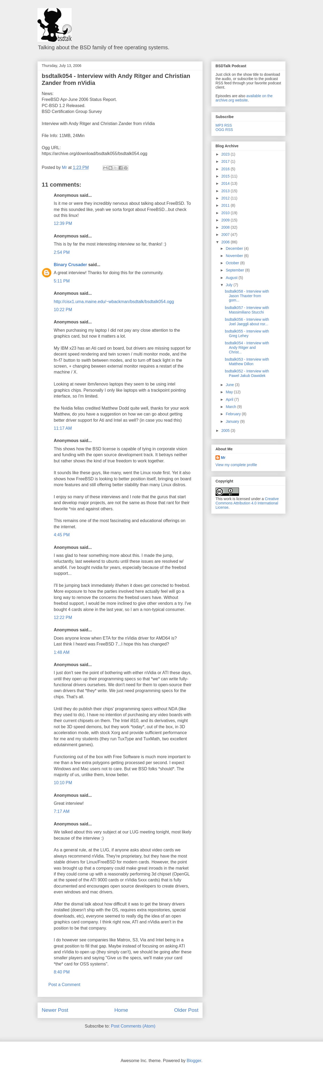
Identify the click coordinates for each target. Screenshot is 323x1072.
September (235, 270)
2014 (226, 183)
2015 (226, 176)
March (231, 407)
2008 (226, 227)
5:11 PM (62, 281)
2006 (226, 242)
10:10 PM (63, 782)
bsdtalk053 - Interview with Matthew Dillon (247, 361)
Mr (223, 457)
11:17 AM (63, 428)
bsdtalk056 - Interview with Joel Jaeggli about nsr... (247, 321)
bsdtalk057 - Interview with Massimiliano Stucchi (247, 309)
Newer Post (55, 1010)
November (235, 256)
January (233, 421)
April (230, 399)
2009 (226, 220)
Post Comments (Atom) (133, 1026)
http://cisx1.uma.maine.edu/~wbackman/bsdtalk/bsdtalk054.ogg (114, 301)
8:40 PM (62, 972)
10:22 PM (63, 309)
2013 (226, 191)
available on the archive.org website (244, 98)
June (230, 385)
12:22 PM (63, 617)
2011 (226, 205)
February (234, 414)
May (230, 392)
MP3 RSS (224, 125)
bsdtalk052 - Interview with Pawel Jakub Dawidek (247, 373)
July (229, 285)
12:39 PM (63, 223)
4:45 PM (62, 535)
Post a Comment (64, 984)
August (232, 277)
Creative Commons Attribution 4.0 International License (247, 503)
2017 (226, 161)
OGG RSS (224, 129)
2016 (226, 169)
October (233, 263)
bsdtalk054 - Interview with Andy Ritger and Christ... (247, 347)
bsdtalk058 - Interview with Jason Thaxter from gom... (247, 296)
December (235, 248)
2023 (226, 154)
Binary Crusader (70, 264)
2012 (226, 198)
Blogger (194, 1060)
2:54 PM (62, 252)
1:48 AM (62, 652)
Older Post (186, 1010)
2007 (226, 234)
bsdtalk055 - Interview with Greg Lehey (247, 333)
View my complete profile (236, 465)
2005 (226, 430)
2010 (226, 213)
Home (121, 1010)
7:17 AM (62, 811)
